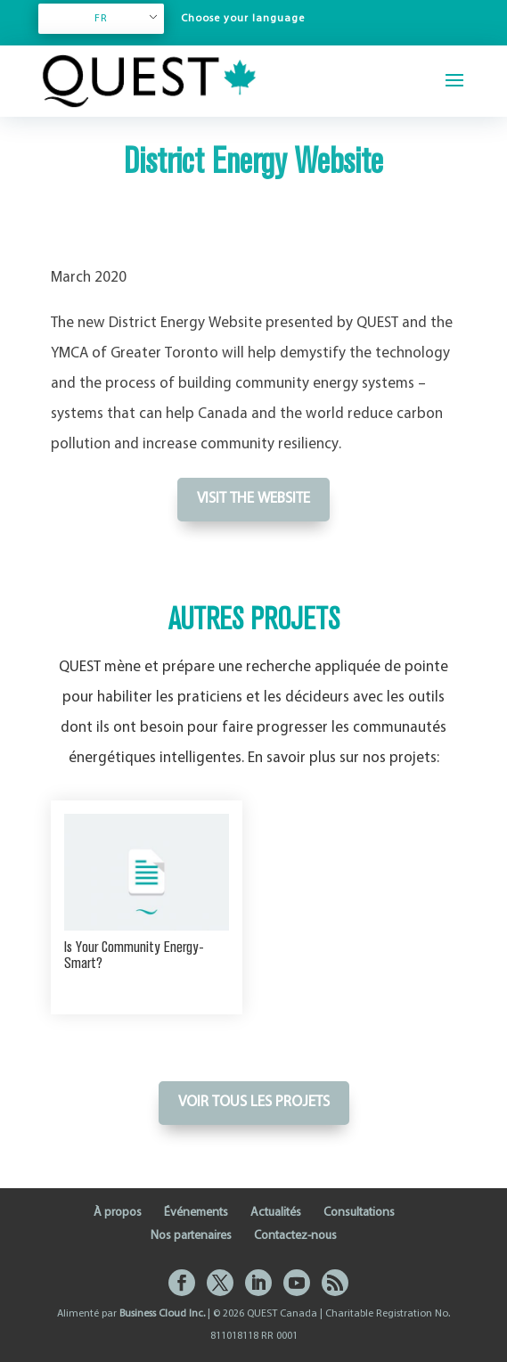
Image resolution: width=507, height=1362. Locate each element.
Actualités (275, 1212)
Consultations (359, 1212)
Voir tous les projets (254, 1102)
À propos (118, 1212)
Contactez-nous (295, 1236)
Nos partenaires (191, 1236)
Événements (196, 1212)
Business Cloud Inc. (162, 1314)
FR (101, 18)
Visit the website (253, 498)
